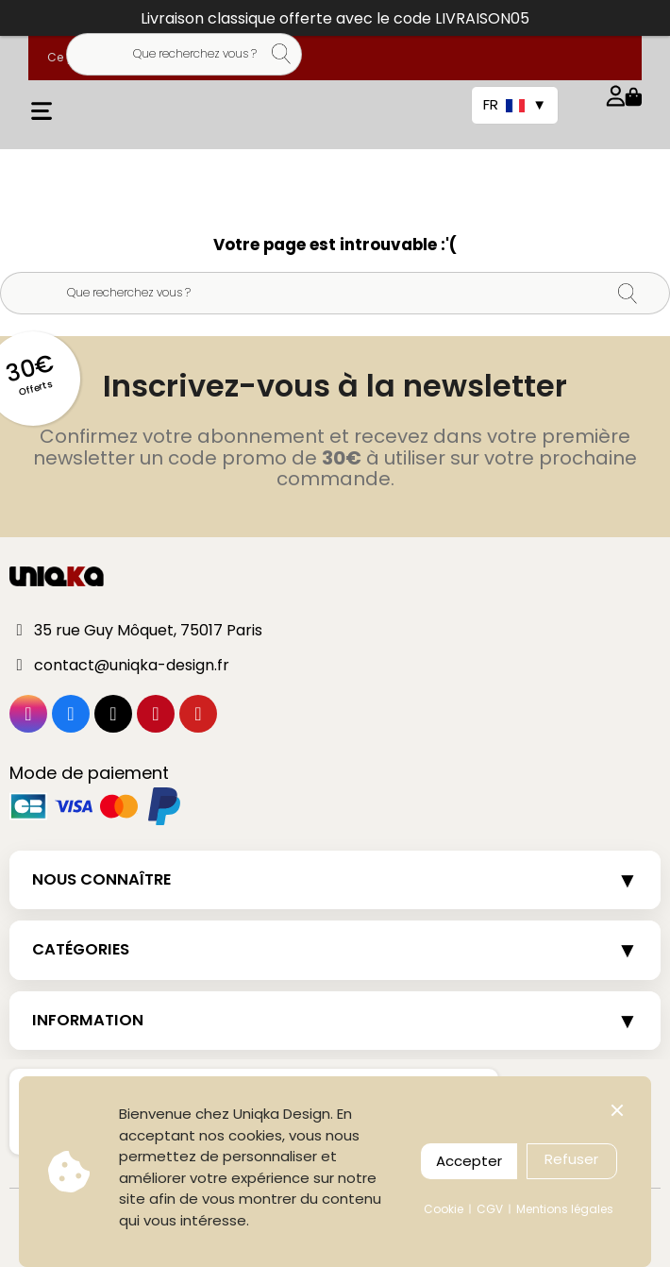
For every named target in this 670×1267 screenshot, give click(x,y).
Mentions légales (564, 1209)
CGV (490, 1209)
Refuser (571, 1159)
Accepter (469, 1161)
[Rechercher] (184, 54)
